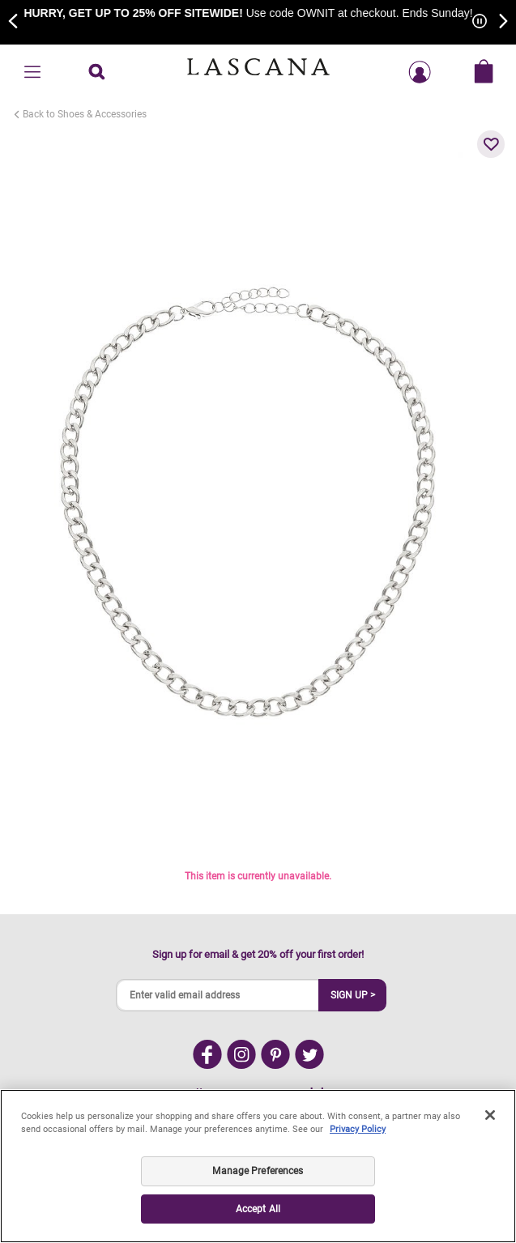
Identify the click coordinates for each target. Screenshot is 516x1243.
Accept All (258, 1209)
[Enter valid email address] (217, 995)
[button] (491, 144)
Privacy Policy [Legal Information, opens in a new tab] (358, 1129)
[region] (258, 1166)
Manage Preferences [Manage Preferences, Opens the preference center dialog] (257, 1171)
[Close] (490, 1115)
